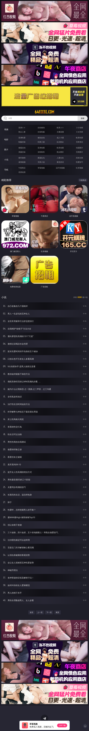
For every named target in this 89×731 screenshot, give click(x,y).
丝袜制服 (41, 132)
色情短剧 (21, 172)
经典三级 (41, 142)
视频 (6, 129)
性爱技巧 (79, 162)
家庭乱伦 (41, 158)
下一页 (49, 612)
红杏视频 (79, 168)
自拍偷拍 (41, 127)
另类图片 (79, 152)
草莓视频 (41, 168)
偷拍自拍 (41, 137)
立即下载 (62, 725)
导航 (6, 169)
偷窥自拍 (21, 148)
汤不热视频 (60, 168)
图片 (6, 149)
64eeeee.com (44, 111)
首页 (31, 612)
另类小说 (41, 162)
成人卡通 (60, 137)
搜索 (82, 118)
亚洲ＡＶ (21, 127)
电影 (6, 139)
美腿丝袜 (21, 152)
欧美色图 (60, 148)
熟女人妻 (21, 132)
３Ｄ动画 (79, 127)
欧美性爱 (79, 137)
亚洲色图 (41, 148)
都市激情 (21, 158)
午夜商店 (21, 168)
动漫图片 (79, 148)
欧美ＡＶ (60, 127)
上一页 (40, 612)
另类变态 (79, 142)
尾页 (57, 612)
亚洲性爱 (21, 137)
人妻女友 (60, 158)
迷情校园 (21, 162)
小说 (6, 159)
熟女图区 (60, 152)
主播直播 (60, 132)
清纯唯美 (41, 152)
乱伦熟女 (60, 142)
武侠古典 (79, 158)
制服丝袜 (21, 142)
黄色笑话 (60, 162)
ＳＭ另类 (79, 132)
